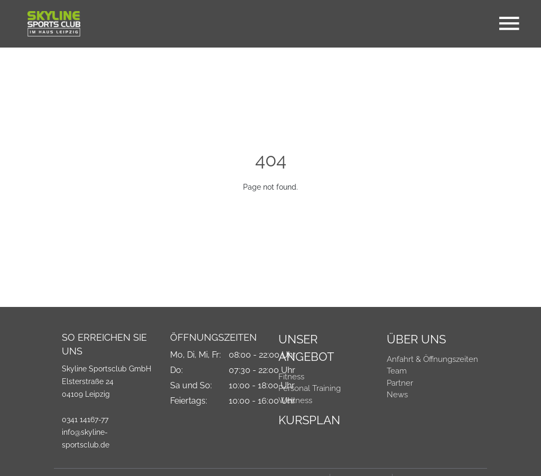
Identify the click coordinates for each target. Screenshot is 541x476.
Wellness (295, 400)
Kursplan (309, 420)
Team (397, 371)
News (397, 394)
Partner (400, 383)
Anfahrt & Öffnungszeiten (432, 359)
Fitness (291, 376)
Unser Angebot (306, 347)
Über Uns (416, 339)
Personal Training (309, 388)
